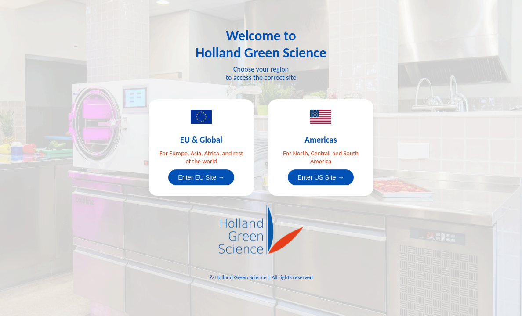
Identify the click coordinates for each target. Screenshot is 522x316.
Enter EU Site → (201, 177)
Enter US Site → (320, 177)
